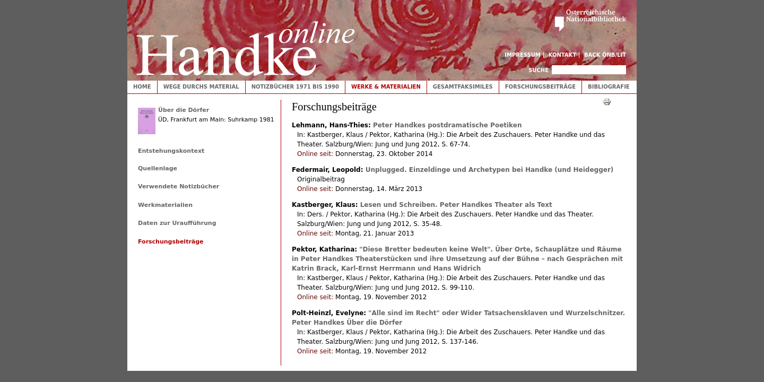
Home (142, 87)
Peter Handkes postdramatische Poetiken (447, 125)
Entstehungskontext (171, 150)
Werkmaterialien (165, 205)
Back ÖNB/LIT (605, 55)
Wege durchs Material (201, 87)
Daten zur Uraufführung (177, 223)
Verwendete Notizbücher (178, 186)
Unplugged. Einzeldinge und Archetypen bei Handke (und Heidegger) (490, 169)
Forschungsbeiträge (540, 87)
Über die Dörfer (183, 110)
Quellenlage (157, 168)
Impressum (523, 55)
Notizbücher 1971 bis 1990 (295, 87)
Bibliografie (609, 87)
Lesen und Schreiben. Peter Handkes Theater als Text (456, 205)
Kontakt (563, 55)
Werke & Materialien (386, 87)
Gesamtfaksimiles (463, 87)
